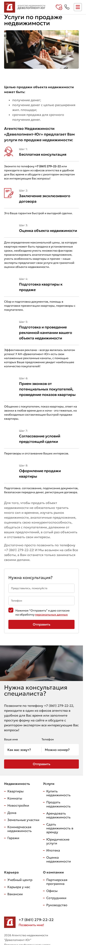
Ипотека (53, 850)
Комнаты (14, 798)
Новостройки (18, 805)
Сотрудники (56, 898)
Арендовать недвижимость (58, 815)
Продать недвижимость (58, 804)
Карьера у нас (18, 887)
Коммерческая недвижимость (19, 829)
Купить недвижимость (58, 793)
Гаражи (13, 838)
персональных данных (51, 614)
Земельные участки (23, 820)
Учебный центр (19, 880)
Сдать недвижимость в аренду (59, 828)
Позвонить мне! (31, 925)
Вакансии (15, 894)
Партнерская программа (56, 882)
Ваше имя (11, 739)
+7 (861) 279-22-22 (18, 550)
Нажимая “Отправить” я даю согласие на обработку (42, 612)
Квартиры (15, 791)
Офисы (52, 891)
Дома (11, 813)
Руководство (56, 905)
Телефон (48, 739)
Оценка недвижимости (58, 859)
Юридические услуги (57, 841)
